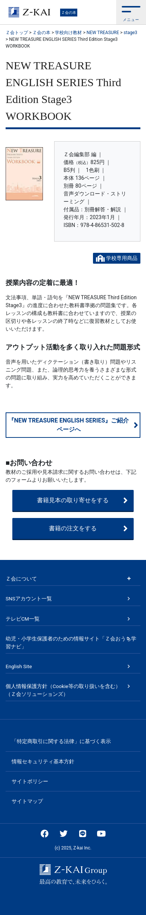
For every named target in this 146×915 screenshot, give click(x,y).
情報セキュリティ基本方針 (43, 761)
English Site (19, 666)
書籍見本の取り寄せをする (82, 500)
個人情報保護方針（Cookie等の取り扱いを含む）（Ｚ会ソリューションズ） (63, 690)
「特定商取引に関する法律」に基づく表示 (61, 741)
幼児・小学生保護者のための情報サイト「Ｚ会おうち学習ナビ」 (71, 642)
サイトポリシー (30, 781)
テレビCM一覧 (23, 619)
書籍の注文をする (88, 528)
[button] (131, 12)
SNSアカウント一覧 (29, 599)
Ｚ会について (21, 579)
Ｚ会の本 (68, 12)
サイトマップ (27, 801)
